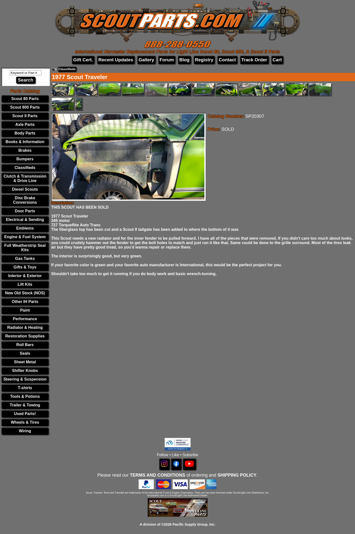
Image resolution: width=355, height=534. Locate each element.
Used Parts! (25, 414)
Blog (184, 59)
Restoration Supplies (25, 336)
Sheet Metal (25, 362)
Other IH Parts (25, 302)
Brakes (25, 150)
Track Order (254, 59)
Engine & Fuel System (25, 237)
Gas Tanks (25, 258)
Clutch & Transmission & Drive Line (25, 178)
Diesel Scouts (25, 189)
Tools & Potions (25, 396)
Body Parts (25, 133)
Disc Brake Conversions (25, 200)
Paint (25, 310)
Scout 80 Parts (25, 99)
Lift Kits (25, 284)
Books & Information (25, 142)
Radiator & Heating (25, 327)
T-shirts (25, 388)
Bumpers (25, 159)
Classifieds (25, 168)
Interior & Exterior (25, 276)
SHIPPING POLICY (236, 475)
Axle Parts (25, 124)
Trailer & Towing (25, 405)
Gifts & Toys (25, 267)
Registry (204, 59)
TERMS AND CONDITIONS (157, 475)
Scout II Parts (24, 116)
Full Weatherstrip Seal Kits (25, 247)
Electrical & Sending (25, 219)
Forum (167, 59)
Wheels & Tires (25, 422)
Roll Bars (25, 345)
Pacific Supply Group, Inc (193, 524)
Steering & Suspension (25, 379)
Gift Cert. (83, 59)
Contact (227, 59)
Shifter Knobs (25, 370)
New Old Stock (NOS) (25, 293)
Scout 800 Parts (25, 107)
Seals (25, 353)
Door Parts (25, 211)
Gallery (146, 59)
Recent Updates (115, 59)
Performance (25, 319)
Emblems (25, 228)
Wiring (25, 431)
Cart (277, 59)
